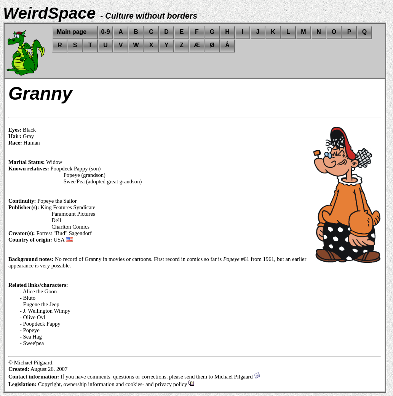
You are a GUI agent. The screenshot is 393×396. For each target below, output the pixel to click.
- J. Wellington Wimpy (45, 311)
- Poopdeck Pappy (40, 324)
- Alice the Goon (38, 291)
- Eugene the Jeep (39, 304)
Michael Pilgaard (237, 377)
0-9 (105, 32)
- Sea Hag (31, 337)
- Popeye (30, 330)
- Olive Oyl (32, 317)
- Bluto (27, 298)
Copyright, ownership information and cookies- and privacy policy (116, 384)
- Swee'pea (32, 343)
